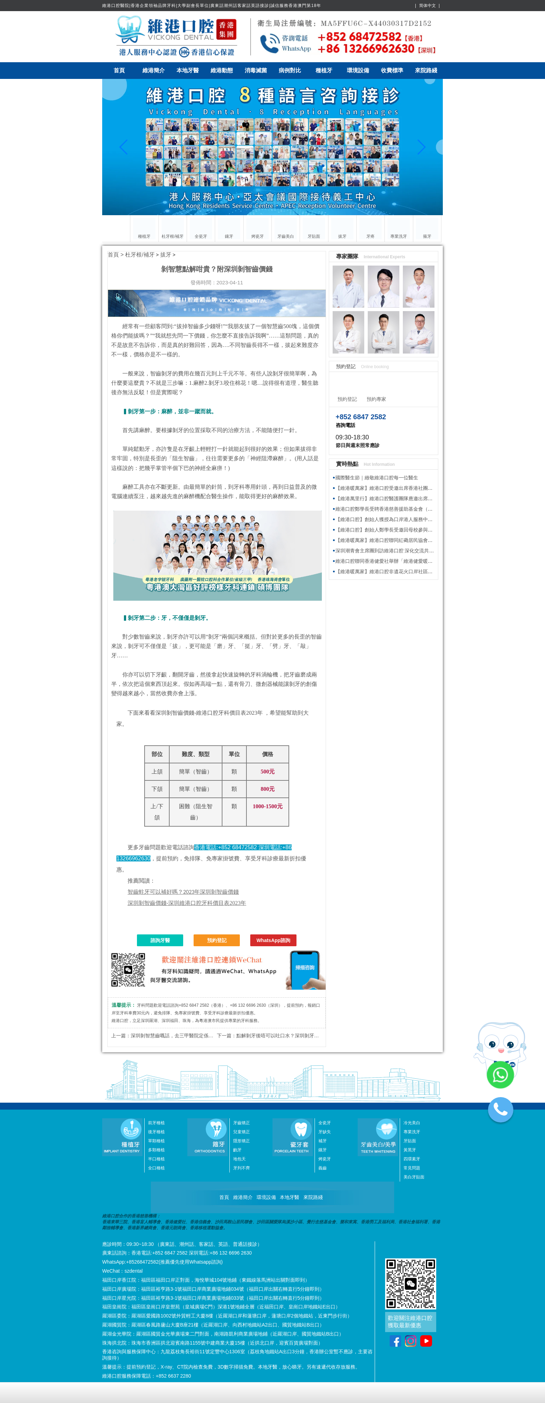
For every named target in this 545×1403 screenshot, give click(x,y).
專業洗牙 (412, 1131)
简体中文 (427, 5)
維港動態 (222, 70)
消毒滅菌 (256, 70)
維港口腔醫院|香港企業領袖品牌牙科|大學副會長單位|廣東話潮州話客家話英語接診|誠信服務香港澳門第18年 (211, 5)
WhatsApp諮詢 (273, 940)
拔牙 (165, 255)
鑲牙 (322, 1149)
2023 (183, 892)
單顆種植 (156, 1140)
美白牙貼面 (414, 1177)
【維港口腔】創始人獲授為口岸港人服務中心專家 (388, 519)
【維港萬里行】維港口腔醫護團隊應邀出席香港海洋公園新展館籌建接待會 (415, 498)
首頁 (119, 70)
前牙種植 (156, 1122)
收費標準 (392, 70)
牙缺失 (324, 1131)
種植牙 (324, 70)
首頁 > (116, 255)
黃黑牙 (410, 1149)
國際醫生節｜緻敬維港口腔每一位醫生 (376, 477)
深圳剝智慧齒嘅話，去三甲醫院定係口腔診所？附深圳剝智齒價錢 (201, 1035)
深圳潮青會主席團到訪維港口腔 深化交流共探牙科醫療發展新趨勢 (406, 550)
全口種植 (156, 1168)
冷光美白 (412, 1122)
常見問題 (412, 1168)
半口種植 (156, 1159)
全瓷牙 (324, 1122)
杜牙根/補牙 (139, 255)
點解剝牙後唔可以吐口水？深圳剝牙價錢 (280, 1035)
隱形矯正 (241, 1140)
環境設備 (358, 70)
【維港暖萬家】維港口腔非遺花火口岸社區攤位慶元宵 (393, 571)
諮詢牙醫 (160, 940)
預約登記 (217, 940)
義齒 (322, 1168)
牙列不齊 (241, 1168)
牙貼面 (410, 1140)
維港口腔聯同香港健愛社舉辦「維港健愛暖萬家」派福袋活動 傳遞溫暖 (411, 561)
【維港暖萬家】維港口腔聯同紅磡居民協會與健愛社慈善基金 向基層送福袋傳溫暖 (423, 540)
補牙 (322, 1140)
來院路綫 (426, 70)
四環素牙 (412, 1159)
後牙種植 (156, 1131)
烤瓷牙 (324, 1159)
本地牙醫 (188, 70)
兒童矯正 (241, 1131)
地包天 (239, 1159)
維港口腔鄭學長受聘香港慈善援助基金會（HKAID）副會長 (398, 509)
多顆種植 (156, 1149)
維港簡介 (154, 70)
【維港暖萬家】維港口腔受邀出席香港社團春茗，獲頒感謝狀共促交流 (410, 488)
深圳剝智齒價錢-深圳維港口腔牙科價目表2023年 (187, 903)
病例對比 (290, 70)
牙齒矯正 (241, 1122)
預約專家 (376, 399)
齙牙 (237, 1149)
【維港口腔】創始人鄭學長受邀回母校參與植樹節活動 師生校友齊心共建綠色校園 (423, 530)
